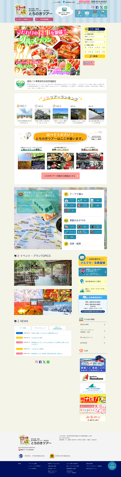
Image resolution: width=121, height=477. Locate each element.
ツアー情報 (22, 328)
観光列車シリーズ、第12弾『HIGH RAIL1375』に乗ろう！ (47, 353)
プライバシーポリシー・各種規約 (94, 466)
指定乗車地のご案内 (70, 2)
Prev (16, 42)
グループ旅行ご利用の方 (72, 463)
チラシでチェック (39, 328)
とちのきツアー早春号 (37, 349)
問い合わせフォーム (86, 337)
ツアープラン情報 (32, 463)
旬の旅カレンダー (52, 468)
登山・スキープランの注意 (73, 466)
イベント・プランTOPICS (34, 466)
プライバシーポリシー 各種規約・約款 (87, 331)
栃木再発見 (83, 343)
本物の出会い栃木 (52, 466)
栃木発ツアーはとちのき (53, 463)
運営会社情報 (84, 324)
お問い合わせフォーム (91, 468)
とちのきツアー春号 (36, 337)
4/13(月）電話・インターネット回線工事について (44, 333)
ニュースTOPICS (32, 468)
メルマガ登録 (57, 2)
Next (78, 42)
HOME (19, 463)
